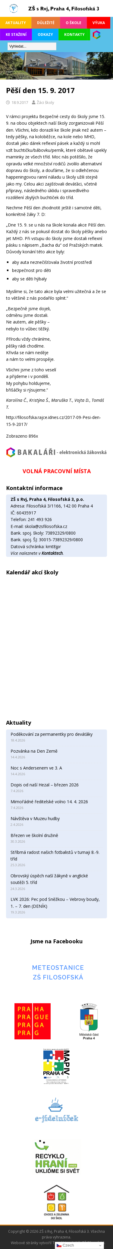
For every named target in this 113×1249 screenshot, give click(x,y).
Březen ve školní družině (34, 835)
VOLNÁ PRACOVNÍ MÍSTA (57, 471)
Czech (65, 1245)
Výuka (99, 22)
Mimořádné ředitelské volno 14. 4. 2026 (49, 801)
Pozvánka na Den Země (34, 751)
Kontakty (74, 34)
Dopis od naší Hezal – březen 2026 (45, 785)
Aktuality (15, 22)
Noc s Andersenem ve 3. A (36, 768)
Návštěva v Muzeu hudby (35, 818)
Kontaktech (52, 553)
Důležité (46, 22)
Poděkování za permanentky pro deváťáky (52, 734)
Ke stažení (16, 34)
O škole (73, 22)
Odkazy (45, 34)
